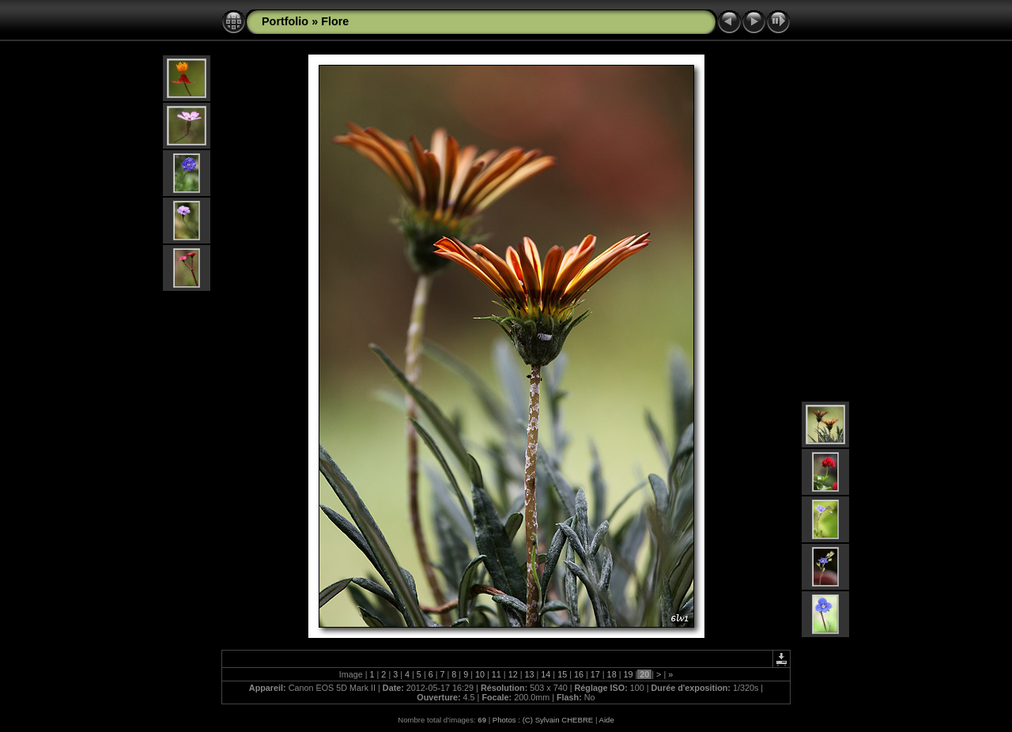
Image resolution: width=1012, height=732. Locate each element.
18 (612, 674)
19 (628, 674)
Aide (606, 719)
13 (529, 674)
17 (595, 674)
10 (480, 674)
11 (496, 674)
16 (579, 674)
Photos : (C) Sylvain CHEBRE (543, 719)
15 (562, 674)
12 (513, 674)
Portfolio (285, 21)
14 (545, 674)
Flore (335, 21)
